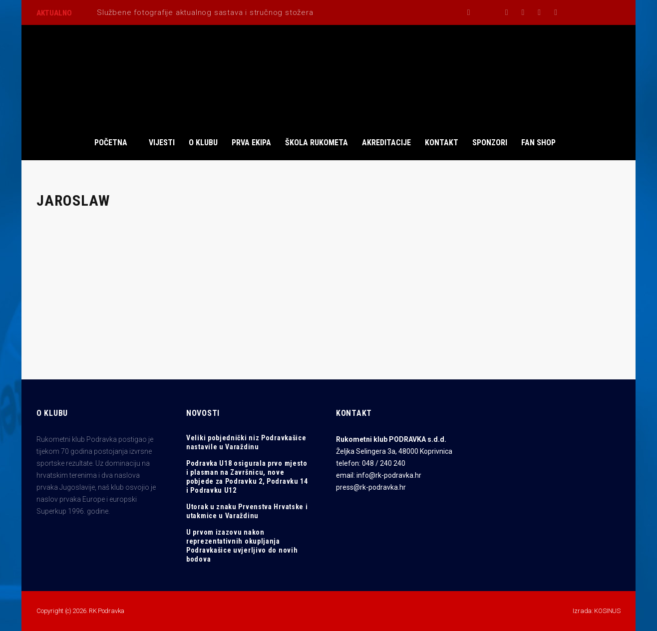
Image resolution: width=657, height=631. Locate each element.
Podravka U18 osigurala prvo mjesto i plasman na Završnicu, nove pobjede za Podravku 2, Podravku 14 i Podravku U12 (247, 476)
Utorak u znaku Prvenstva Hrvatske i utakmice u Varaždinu (247, 511)
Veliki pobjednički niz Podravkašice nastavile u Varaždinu (246, 442)
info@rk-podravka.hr (388, 475)
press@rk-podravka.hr (371, 487)
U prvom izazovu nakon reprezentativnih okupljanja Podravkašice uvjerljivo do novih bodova (242, 545)
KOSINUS (607, 611)
